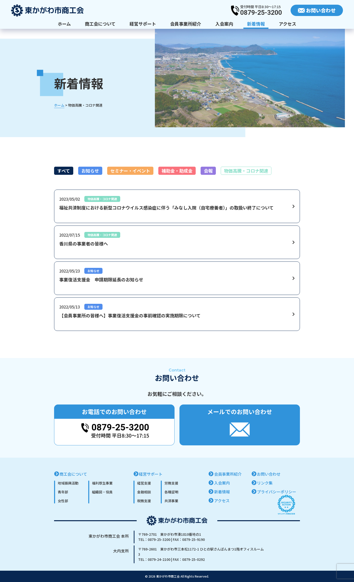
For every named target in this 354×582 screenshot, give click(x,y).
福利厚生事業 (102, 483)
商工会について (100, 23)
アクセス (287, 23)
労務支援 (171, 483)
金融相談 (144, 491)
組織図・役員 (102, 491)
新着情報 (256, 23)
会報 (208, 170)
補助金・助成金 (177, 170)
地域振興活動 (68, 483)
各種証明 (171, 491)
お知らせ (90, 170)
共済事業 (171, 500)
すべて (63, 170)
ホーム (64, 23)
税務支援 (144, 500)
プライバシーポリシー (276, 492)
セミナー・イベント (130, 170)
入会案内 (224, 23)
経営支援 (144, 483)
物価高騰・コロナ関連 (246, 170)
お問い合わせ (268, 474)
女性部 (63, 500)
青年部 (63, 491)
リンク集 (265, 483)
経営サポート (143, 23)
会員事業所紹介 (185, 23)
